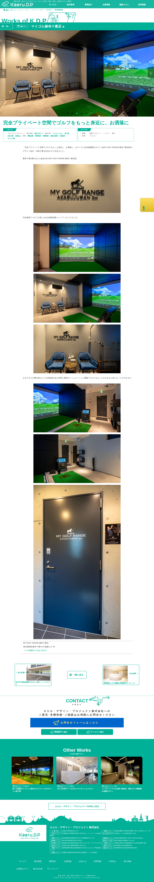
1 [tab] (67, 113)
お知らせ (82, 861)
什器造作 (62, 136)
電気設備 (30, 136)
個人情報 (127, 861)
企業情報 (67, 861)
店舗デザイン (24, 26)
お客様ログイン (22, 869)
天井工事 (10, 136)
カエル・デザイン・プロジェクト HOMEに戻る (77, 806)
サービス (23, 861)
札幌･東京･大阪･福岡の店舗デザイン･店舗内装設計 (77, 875)
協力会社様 (37, 869)
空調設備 (46, 136)
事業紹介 (52, 861)
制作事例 (38, 861)
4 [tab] (81, 113)
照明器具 (38, 136)
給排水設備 (54, 136)
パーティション (58, 133)
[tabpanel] (77, 73)
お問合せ (112, 861)
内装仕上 (18, 136)
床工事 (67, 133)
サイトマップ (52, 869)
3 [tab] (76, 113)
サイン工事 (11, 138)
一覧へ (7, 26)
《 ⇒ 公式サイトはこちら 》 (36, 650)
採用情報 (97, 861)
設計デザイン (38, 133)
